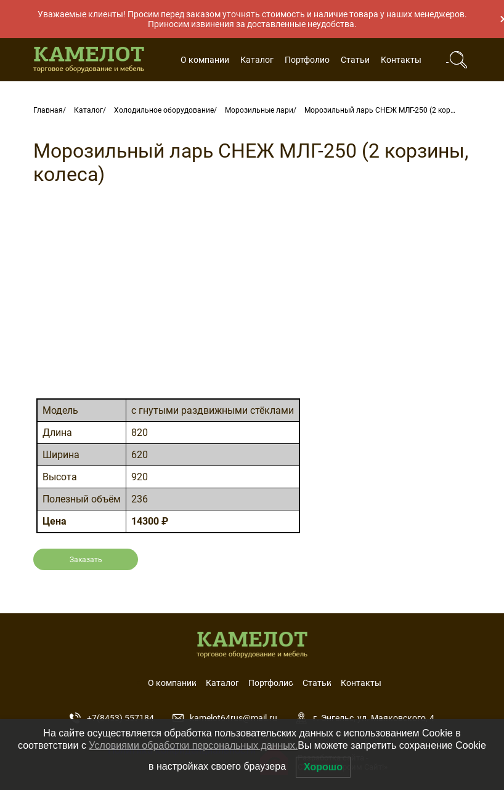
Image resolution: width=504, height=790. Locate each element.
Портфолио (307, 59)
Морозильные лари (259, 110)
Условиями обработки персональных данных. (193, 745)
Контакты (401, 59)
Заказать (86, 559)
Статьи (355, 59)
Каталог (257, 59)
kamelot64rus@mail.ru (225, 717)
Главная (48, 110)
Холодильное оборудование (164, 110)
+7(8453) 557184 (112, 717)
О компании (205, 59)
